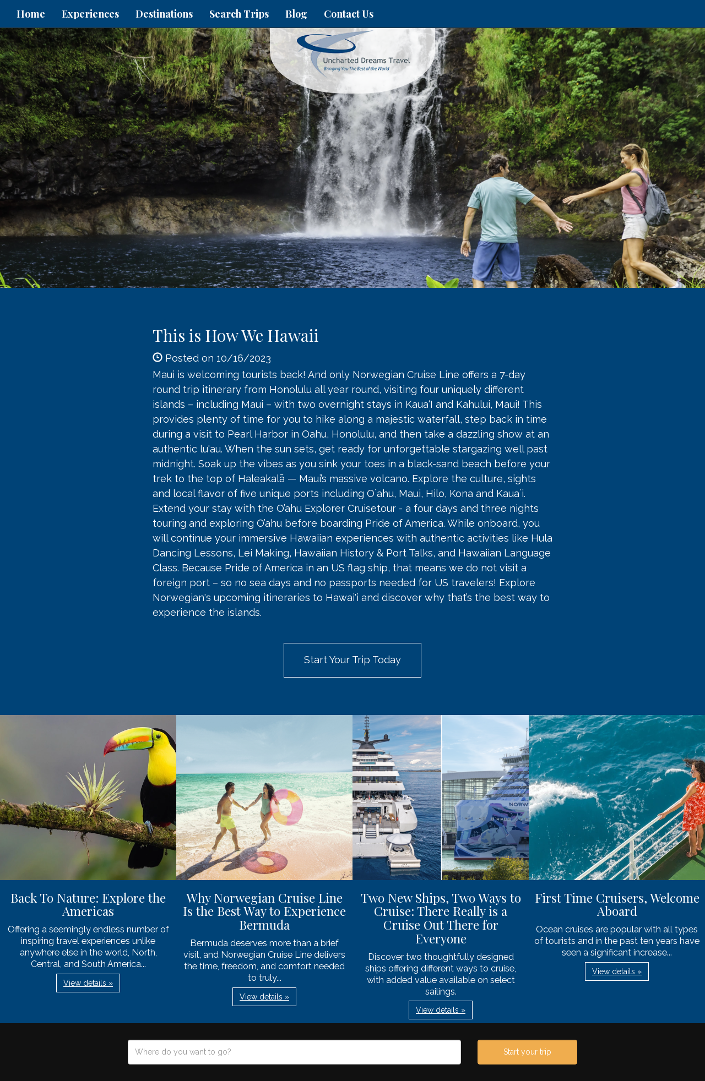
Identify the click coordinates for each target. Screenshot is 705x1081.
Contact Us (348, 13)
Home (31, 13)
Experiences (90, 13)
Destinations (164, 13)
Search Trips (239, 13)
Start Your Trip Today (352, 659)
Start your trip (527, 1051)
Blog (296, 13)
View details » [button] (88, 983)
